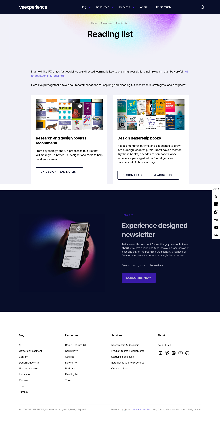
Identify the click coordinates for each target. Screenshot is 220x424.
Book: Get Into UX (75, 345)
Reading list (71, 374)
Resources (102, 7)
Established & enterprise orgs (127, 362)
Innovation (25, 374)
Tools (22, 386)
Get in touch (163, 7)
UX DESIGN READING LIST (59, 171)
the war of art (139, 409)
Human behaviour (29, 368)
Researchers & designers (125, 345)
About (143, 7)
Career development (30, 350)
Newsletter (71, 362)
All (20, 345)
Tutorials (24, 391)
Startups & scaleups (122, 356)
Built (149, 409)
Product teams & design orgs (127, 350)
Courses (69, 356)
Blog (83, 7)
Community (71, 350)
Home (94, 23)
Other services (119, 368)
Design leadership (29, 362)
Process (23, 380)
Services (124, 7)
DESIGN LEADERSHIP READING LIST (148, 175)
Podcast (70, 368)
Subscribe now (138, 280)
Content (23, 356)
